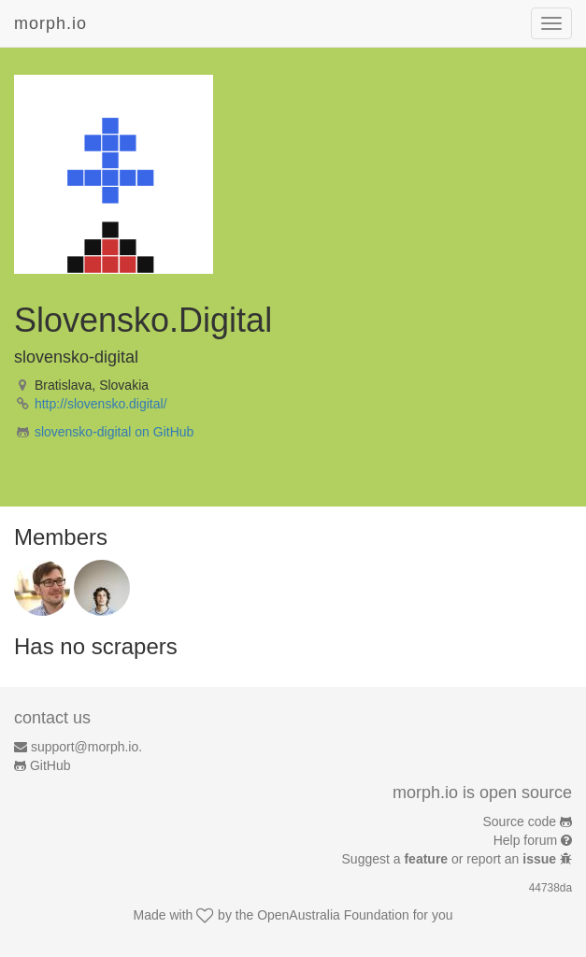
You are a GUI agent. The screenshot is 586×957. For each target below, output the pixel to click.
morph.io (50, 23)
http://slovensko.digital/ (101, 403)
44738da (550, 887)
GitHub (50, 765)
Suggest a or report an (451, 858)
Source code (520, 821)
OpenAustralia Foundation (333, 914)
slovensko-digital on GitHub (114, 431)
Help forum (525, 840)
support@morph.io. (86, 746)
